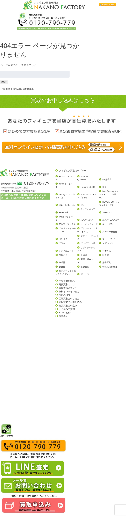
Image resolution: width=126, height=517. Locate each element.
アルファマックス (67, 224)
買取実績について (68, 288)
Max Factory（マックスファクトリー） (108, 194)
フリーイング (108, 239)
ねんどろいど (87, 220)
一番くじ (106, 251)
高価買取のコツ (67, 284)
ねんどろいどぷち (110, 220)
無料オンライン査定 (69, 291)
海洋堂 (62, 262)
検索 (4, 82)
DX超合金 (107, 179)
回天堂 (105, 255)
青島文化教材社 (109, 266)
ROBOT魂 (63, 212)
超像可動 (106, 262)
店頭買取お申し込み (69, 298)
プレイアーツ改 (88, 243)
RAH (83, 205)
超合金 (62, 266)
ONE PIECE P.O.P (67, 205)
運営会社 (63, 316)
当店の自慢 (64, 295)
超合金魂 (85, 266)
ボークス (85, 274)
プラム (62, 243)
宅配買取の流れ (67, 281)
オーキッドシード (89, 224)
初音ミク (63, 255)
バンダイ (63, 239)
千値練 (84, 255)
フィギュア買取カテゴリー (72, 170)
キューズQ (107, 224)
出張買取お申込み (68, 305)
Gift (104, 187)
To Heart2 (107, 212)
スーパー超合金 (109, 231)
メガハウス (107, 243)
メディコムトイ (66, 251)
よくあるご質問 (67, 309)
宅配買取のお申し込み (70, 302)
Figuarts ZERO (88, 187)
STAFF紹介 (65, 312)
